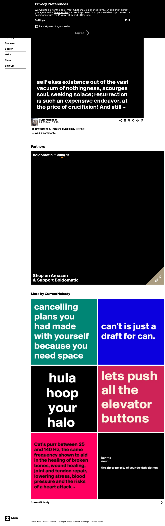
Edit (127, 20)
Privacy (94, 522)
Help (39, 522)
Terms (100, 522)
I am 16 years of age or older (54, 26)
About (33, 522)
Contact (76, 522)
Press (69, 522)
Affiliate (53, 522)
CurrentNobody (48, 120)
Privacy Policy (65, 15)
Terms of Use (61, 12)
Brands (46, 522)
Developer (62, 522)
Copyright (85, 522)
